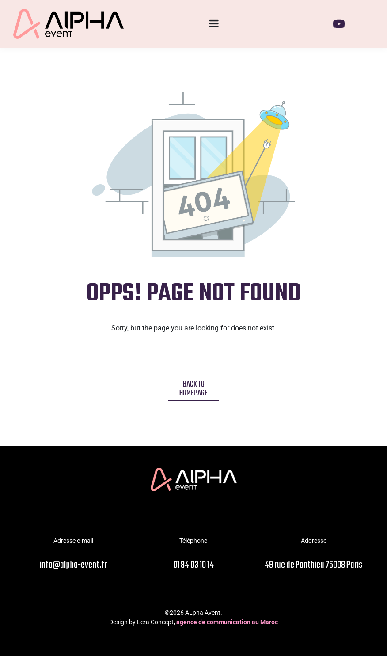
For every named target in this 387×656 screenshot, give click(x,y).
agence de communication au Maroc (227, 622)
